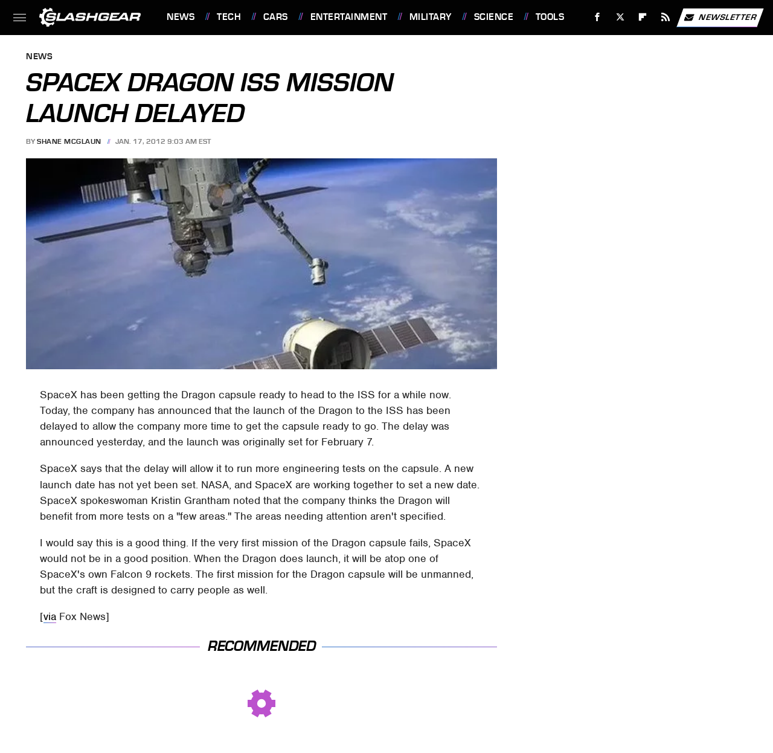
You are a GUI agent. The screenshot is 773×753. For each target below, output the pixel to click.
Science (494, 16)
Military (430, 16)
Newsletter (720, 17)
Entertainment (349, 16)
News (180, 16)
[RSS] (666, 17)
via (49, 616)
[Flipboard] (643, 17)
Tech (229, 16)
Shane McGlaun (69, 141)
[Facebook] (597, 17)
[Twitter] (620, 17)
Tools (550, 16)
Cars (275, 16)
